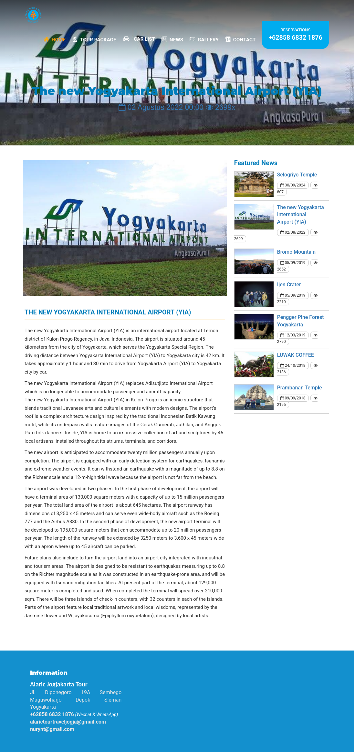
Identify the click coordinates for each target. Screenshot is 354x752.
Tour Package (94, 39)
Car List (139, 39)
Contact (240, 39)
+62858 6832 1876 (295, 37)
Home (55, 39)
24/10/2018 (293, 365)
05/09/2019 (293, 262)
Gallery (204, 39)
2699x (220, 107)
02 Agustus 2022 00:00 (161, 107)
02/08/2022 (293, 232)
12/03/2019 (293, 335)
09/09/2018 (293, 398)
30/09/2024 (293, 185)
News (172, 39)
